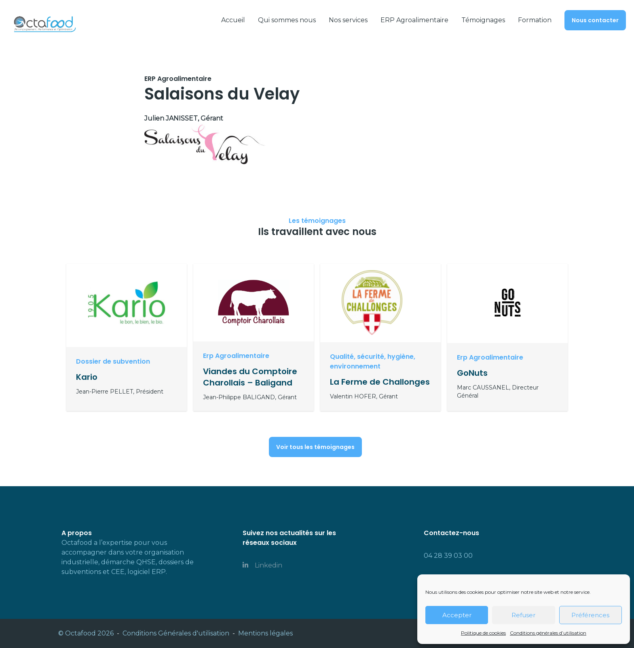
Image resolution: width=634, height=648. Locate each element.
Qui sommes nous (287, 20)
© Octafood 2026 (86, 633)
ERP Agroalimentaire (414, 20)
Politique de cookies (483, 633)
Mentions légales (265, 633)
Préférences (590, 615)
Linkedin (262, 565)
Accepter (456, 615)
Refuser (523, 615)
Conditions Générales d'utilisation (176, 633)
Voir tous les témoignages (315, 447)
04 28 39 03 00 (448, 555)
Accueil (233, 20)
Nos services (348, 20)
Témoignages (483, 20)
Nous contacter (595, 20)
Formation (535, 20)
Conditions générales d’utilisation (548, 633)
